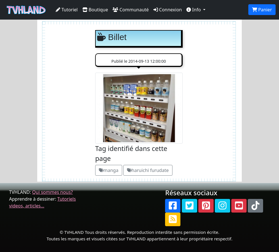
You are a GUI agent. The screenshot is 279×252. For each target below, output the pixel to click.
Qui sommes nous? (52, 192)
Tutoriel (67, 10)
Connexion (167, 10)
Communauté (131, 10)
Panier (262, 10)
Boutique (95, 10)
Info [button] (194, 10)
